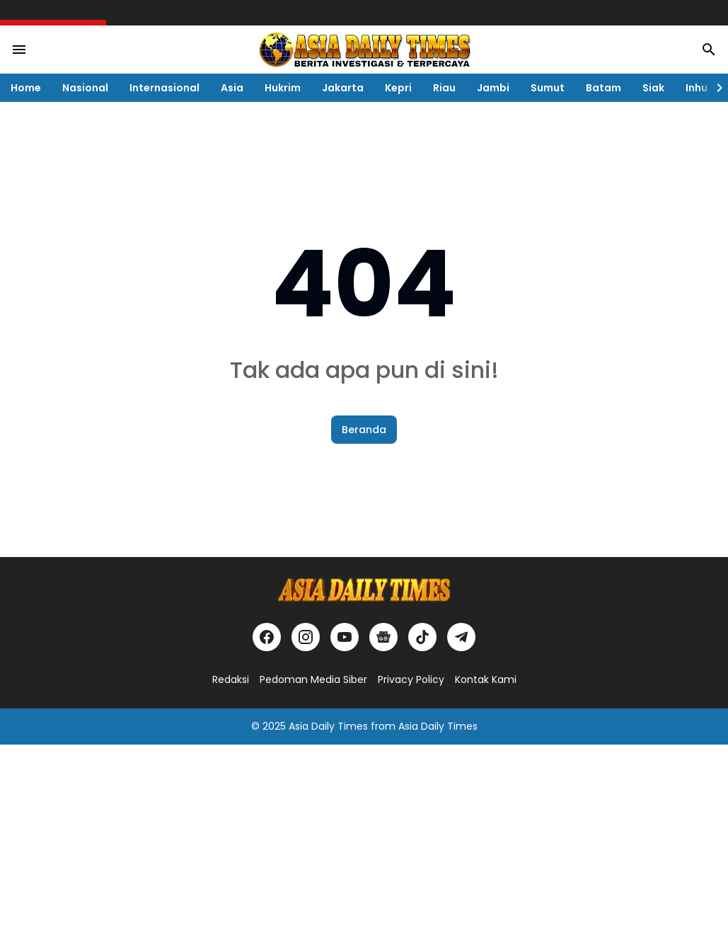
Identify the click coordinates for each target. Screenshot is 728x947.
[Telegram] (461, 637)
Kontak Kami (485, 679)
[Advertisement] (364, 844)
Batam (603, 88)
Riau (444, 88)
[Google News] (383, 637)
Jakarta (343, 88)
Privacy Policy (411, 679)
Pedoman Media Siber (313, 679)
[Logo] (364, 590)
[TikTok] (422, 637)
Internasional (164, 88)
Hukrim (283, 88)
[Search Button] (709, 49)
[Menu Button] (19, 49)
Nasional (85, 88)
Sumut (548, 88)
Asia (232, 88)
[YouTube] (344, 637)
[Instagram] (305, 637)
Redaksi (230, 679)
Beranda (364, 430)
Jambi (493, 88)
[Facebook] (267, 637)
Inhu (696, 88)
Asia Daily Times (328, 726)
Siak (653, 88)
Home (26, 88)
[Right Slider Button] (714, 88)
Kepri (398, 88)
